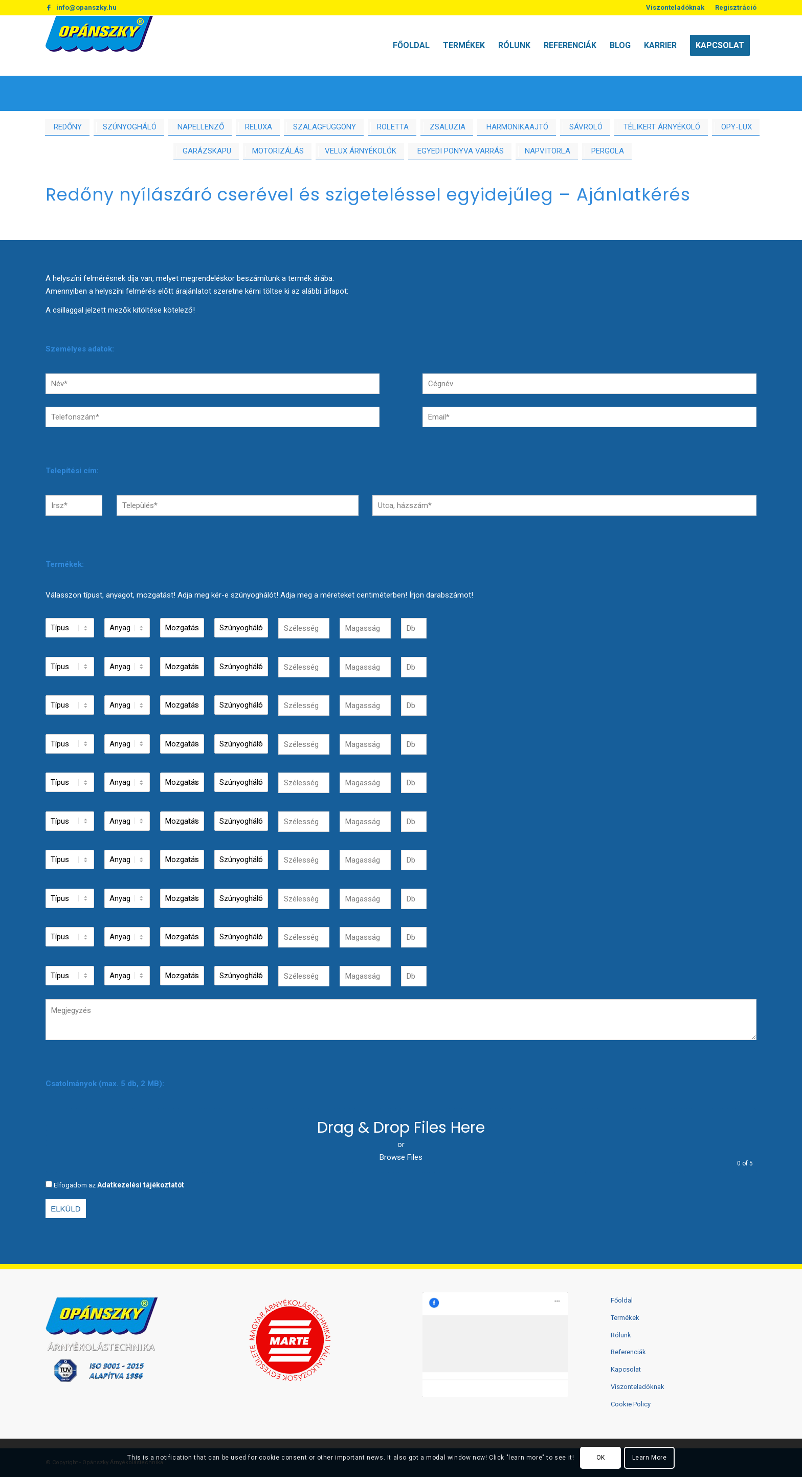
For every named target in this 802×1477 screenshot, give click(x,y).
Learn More (649, 1457)
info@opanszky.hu (86, 7)
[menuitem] (675, 7)
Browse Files (401, 1157)
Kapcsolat (626, 1369)
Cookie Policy (631, 1404)
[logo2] (99, 45)
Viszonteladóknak (675, 7)
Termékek (625, 1317)
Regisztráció (735, 7)
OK (600, 1457)
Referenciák (628, 1352)
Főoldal (622, 1300)
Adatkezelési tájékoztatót (140, 1185)
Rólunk (621, 1335)
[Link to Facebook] (48, 7)
